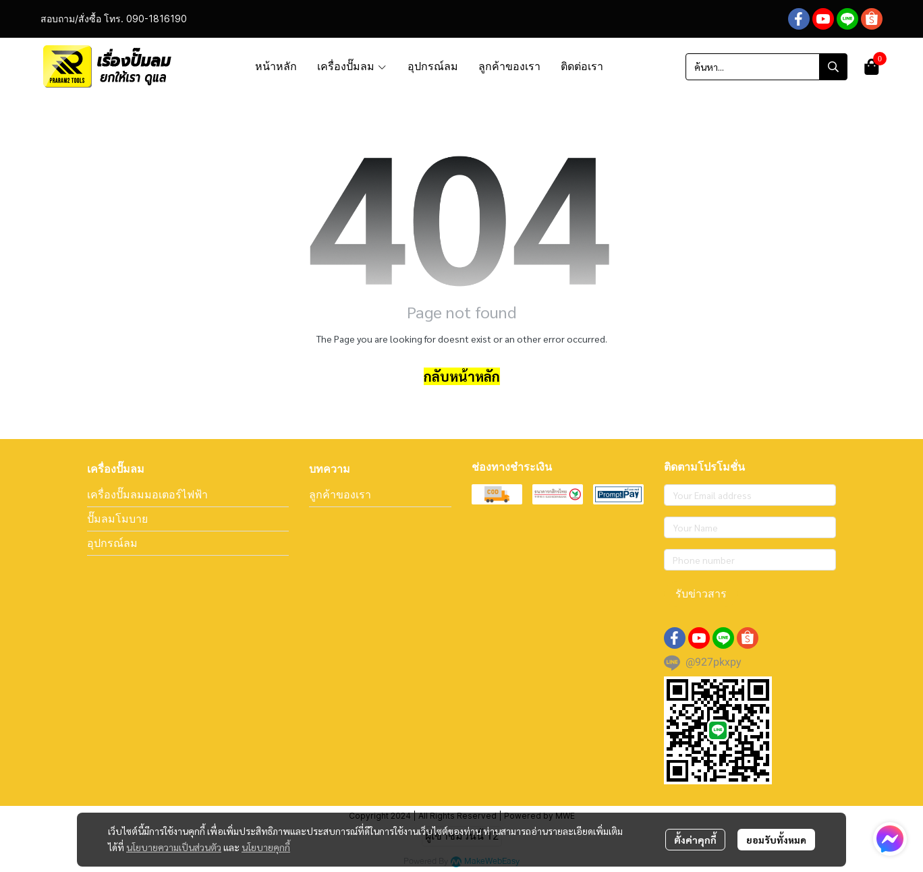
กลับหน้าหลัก (462, 376)
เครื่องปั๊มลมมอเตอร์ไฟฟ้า (147, 494)
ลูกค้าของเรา (340, 494)
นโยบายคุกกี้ (266, 847)
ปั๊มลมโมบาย (117, 518)
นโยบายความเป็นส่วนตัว (173, 847)
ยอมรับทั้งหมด (776, 840)
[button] (766, 67)
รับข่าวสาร (701, 594)
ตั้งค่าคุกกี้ (695, 840)
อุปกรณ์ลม (112, 543)
